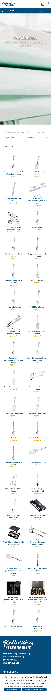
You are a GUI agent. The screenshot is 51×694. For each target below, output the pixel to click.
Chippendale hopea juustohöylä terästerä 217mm (13, 571)
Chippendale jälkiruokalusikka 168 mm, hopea (13, 360)
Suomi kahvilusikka (14, 307)
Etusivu (5, 132)
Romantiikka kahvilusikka (13, 626)
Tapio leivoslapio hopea (37, 462)
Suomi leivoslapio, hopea (13, 387)
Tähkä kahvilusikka (37, 307)
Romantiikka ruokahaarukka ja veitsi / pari (37, 200)
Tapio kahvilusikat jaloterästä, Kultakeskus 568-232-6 (13, 600)
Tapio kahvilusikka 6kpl (37, 438)
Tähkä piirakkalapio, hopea (37, 413)
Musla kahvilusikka (37, 227)
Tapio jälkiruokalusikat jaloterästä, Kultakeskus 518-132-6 (37, 600)
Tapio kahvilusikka (13, 438)
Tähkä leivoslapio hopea (13, 413)
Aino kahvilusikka (37, 280)
